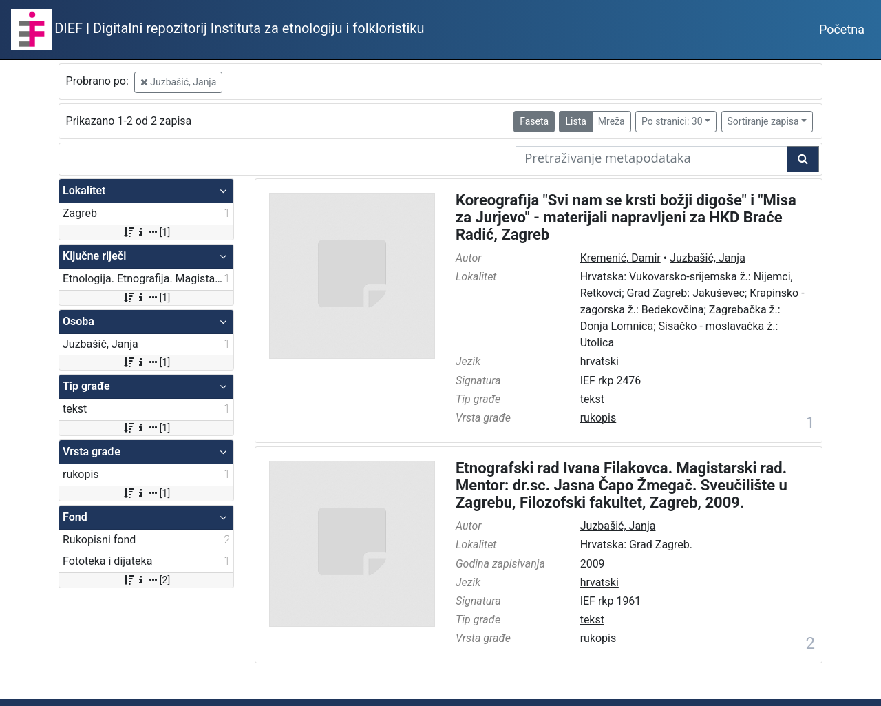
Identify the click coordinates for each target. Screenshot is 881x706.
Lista (575, 121)
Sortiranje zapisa (763, 121)
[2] (146, 579)
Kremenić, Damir (620, 257)
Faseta (534, 121)
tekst (592, 399)
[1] (146, 232)
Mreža (611, 121)
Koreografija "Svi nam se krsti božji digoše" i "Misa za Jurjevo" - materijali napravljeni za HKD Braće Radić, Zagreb (626, 217)
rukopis (598, 417)
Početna (841, 29)
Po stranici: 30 (672, 121)
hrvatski (599, 361)
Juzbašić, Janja (178, 81)
